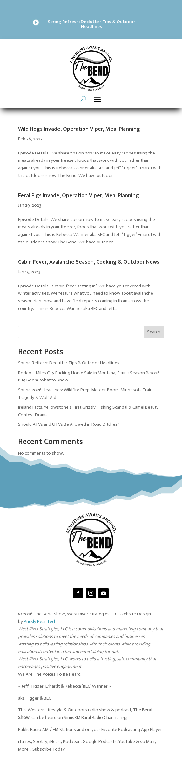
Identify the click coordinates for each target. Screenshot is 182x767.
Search (153, 332)
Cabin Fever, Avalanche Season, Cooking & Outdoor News (88, 262)
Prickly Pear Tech (40, 621)
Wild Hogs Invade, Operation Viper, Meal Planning (79, 129)
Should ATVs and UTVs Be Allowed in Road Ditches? (68, 424)
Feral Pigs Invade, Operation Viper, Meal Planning (78, 195)
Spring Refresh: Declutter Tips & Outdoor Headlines (91, 24)
